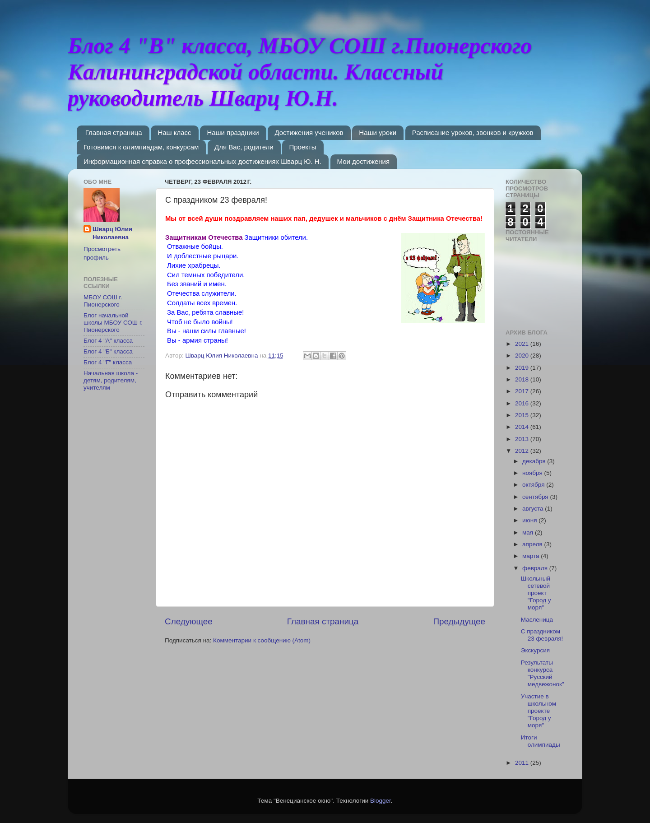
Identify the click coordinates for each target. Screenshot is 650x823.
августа (533, 508)
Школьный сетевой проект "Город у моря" (536, 593)
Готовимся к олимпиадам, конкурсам (141, 147)
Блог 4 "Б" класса (108, 351)
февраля (535, 568)
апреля (533, 544)
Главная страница (113, 132)
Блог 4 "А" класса (108, 340)
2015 (522, 415)
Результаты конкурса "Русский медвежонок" (542, 673)
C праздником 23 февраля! (542, 635)
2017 (522, 391)
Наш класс (174, 132)
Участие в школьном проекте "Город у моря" (538, 711)
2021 (522, 343)
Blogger (380, 800)
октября (534, 484)
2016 (522, 403)
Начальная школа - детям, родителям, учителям (111, 380)
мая (528, 532)
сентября (536, 496)
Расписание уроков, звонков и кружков (473, 132)
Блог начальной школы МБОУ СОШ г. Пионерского (113, 322)
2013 (522, 439)
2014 (522, 426)
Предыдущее (459, 621)
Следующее (189, 621)
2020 (522, 355)
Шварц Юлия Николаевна (112, 233)
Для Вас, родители (244, 147)
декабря (534, 461)
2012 (522, 450)
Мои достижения (363, 161)
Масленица (537, 619)
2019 (522, 367)
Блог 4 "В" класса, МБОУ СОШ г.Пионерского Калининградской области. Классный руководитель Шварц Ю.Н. (300, 72)
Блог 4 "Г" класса (108, 362)
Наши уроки (377, 132)
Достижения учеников (308, 132)
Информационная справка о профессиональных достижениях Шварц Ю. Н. (202, 161)
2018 (522, 379)
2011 (522, 762)
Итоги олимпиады (540, 741)
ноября (533, 473)
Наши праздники (233, 132)
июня (530, 520)
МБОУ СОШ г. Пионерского (103, 301)
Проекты (302, 147)
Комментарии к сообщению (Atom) (262, 640)
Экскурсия (535, 650)
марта (531, 556)
